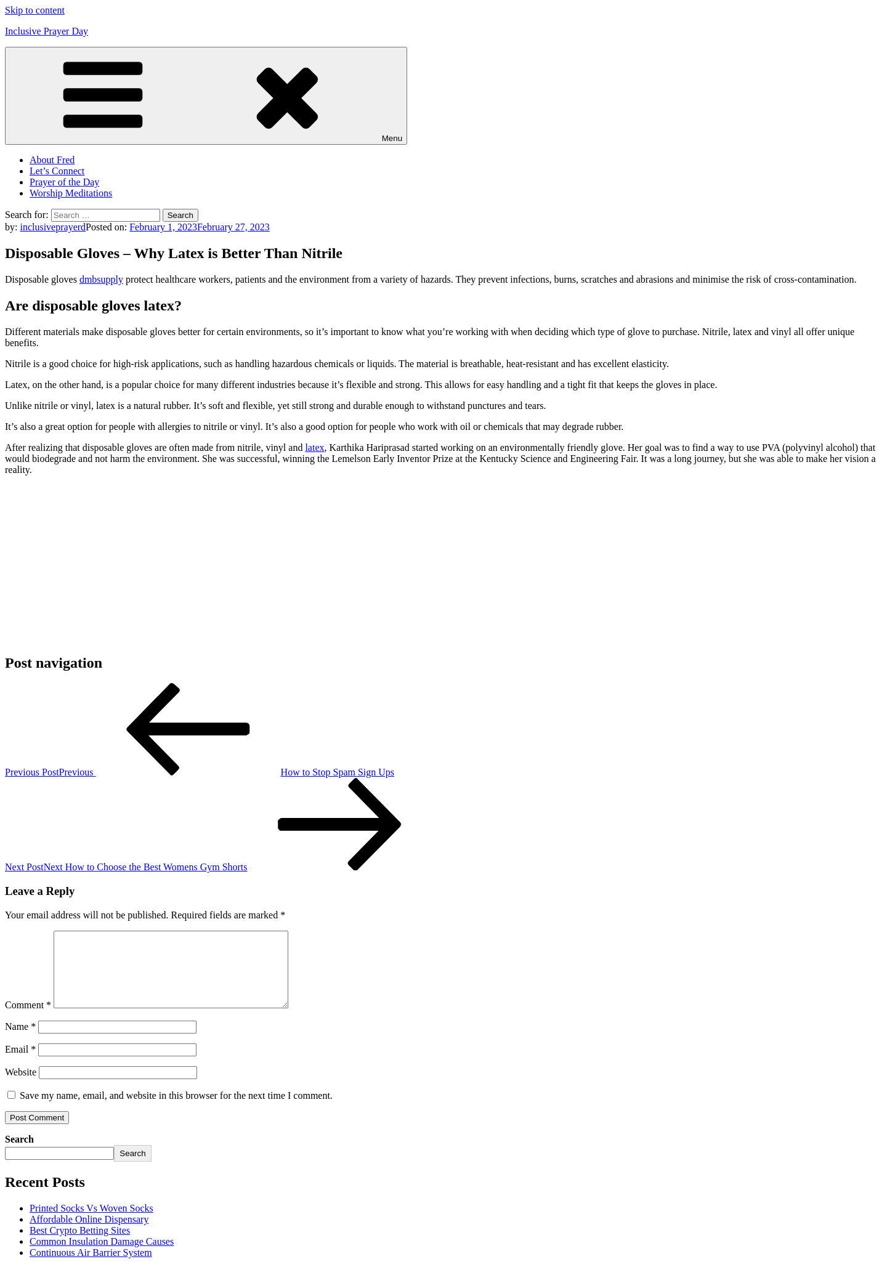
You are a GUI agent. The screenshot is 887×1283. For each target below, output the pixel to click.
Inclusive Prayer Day (46, 31)
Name (20, 1041)
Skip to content (35, 10)
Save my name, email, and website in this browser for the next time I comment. (176, 1110)
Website (20, 1087)
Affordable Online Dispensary (89, 1234)
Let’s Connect (57, 171)
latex (314, 447)
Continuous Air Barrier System (91, 1267)
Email (20, 1064)
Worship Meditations (71, 193)
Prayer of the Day (64, 182)
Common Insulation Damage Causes (102, 1256)
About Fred (52, 160)
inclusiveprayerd (53, 227)
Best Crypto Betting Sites (80, 1245)
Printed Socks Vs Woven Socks (91, 1223)
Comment (28, 1019)
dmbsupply (101, 279)
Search (19, 1154)
